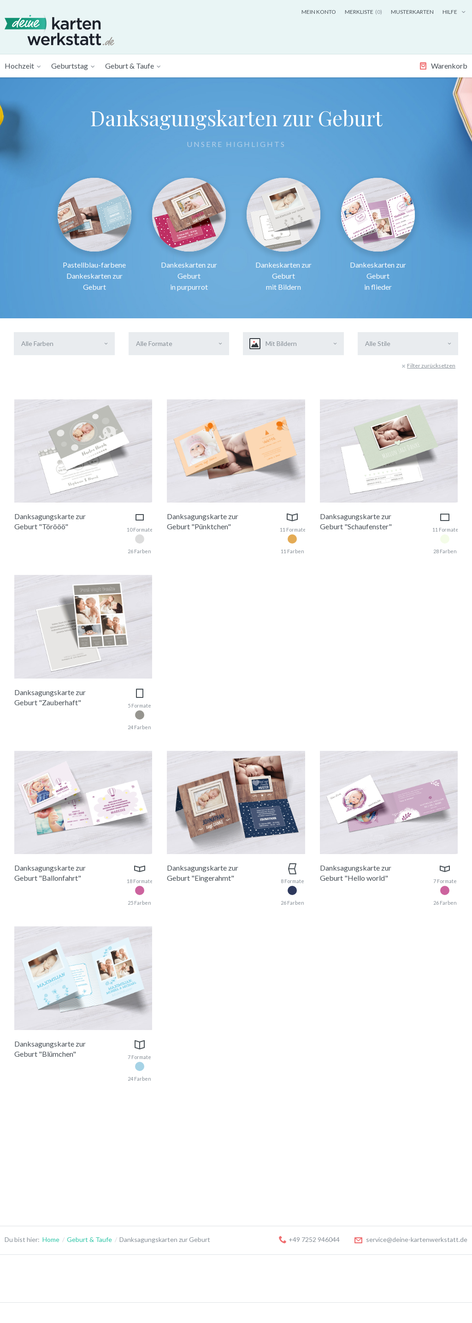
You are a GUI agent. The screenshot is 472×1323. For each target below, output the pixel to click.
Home (50, 1032)
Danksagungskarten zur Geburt (225, 1159)
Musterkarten (412, 11)
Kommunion (294, 1147)
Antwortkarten (26, 1205)
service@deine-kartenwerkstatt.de (410, 1032)
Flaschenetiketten (31, 1216)
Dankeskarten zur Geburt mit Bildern (283, 234)
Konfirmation (295, 1159)
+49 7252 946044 (309, 1032)
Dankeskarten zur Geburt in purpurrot (189, 234)
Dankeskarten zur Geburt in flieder (378, 234)
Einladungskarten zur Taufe (219, 1170)
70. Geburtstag (114, 1228)
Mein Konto (318, 11)
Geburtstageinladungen (127, 1159)
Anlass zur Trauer (302, 1170)
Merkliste (363, 11)
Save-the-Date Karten (37, 1147)
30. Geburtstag (114, 1182)
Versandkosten (378, 1170)
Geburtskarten (202, 1147)
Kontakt (368, 1159)
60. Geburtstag (114, 1216)
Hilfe (454, 11)
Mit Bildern (273, 343)
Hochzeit (19, 65)
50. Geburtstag (114, 1205)
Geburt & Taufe (129, 65)
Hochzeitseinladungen (37, 1159)
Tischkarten (22, 1193)
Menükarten (22, 1182)
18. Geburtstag (114, 1170)
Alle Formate (154, 343)
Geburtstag (69, 65)
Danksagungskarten (34, 1170)
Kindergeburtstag (118, 1147)
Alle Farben (37, 343)
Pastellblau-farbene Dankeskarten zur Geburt (94, 234)
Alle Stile (377, 343)
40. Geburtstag (114, 1193)
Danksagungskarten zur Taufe (223, 1182)
